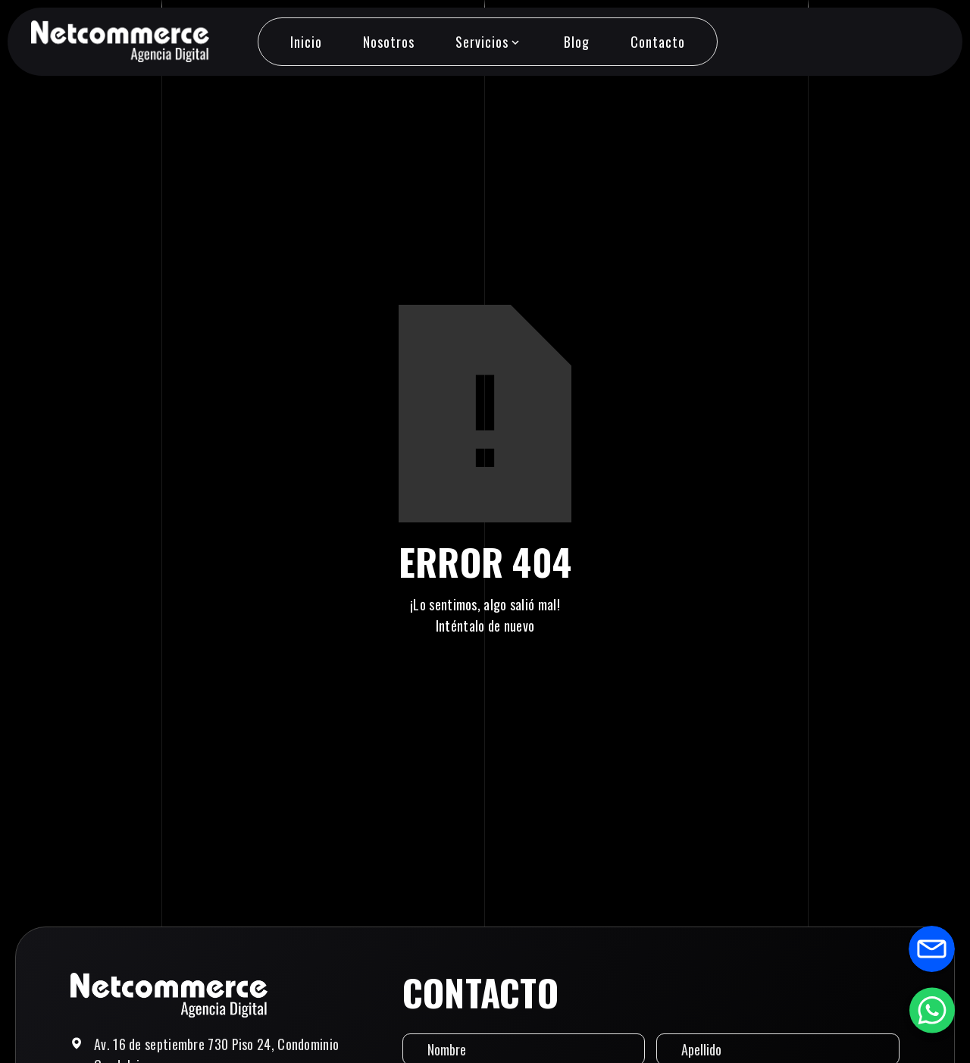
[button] (488, 41)
